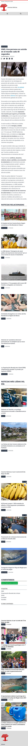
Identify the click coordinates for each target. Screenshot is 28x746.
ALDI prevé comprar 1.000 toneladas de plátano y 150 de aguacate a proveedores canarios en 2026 (13, 505)
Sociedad (3, 597)
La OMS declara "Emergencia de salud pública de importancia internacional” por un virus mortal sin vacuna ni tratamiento (14, 253)
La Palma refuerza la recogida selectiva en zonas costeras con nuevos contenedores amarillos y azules (13, 724)
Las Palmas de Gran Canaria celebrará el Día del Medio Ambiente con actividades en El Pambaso (13, 446)
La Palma (3, 728)
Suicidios (3, 599)
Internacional (4, 46)
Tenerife (3, 416)
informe (13, 95)
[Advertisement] (14, 30)
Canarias (3, 318)
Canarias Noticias (5, 56)
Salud (2, 257)
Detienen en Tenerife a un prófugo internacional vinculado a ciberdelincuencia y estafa (13, 411)
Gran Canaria (4, 228)
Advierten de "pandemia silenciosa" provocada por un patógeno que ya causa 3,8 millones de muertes (13, 341)
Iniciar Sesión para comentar (9, 583)
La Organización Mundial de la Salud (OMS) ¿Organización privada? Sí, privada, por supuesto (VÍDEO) (13, 369)
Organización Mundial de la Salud (10, 593)
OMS (2, 591)
